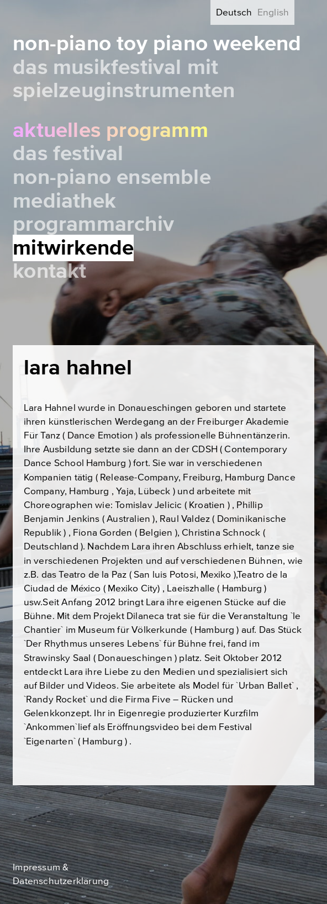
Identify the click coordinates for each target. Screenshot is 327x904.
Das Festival (68, 153)
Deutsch (234, 12)
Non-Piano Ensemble (112, 177)
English (273, 12)
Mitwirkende (73, 248)
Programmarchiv (93, 224)
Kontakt (49, 271)
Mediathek (64, 201)
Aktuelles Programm (110, 130)
